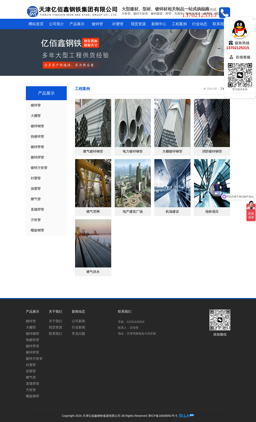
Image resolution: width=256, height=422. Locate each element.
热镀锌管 (37, 136)
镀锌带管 (37, 147)
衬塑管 (118, 24)
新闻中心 (158, 24)
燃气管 (36, 199)
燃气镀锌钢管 (93, 151)
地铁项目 (212, 211)
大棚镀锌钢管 (172, 151)
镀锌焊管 (37, 157)
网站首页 (36, 24)
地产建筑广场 (133, 211)
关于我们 (55, 321)
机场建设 (172, 211)
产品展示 (76, 24)
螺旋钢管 (37, 230)
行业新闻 (78, 327)
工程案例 (179, 24)
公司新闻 (78, 321)
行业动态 (199, 24)
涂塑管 (36, 188)
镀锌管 (97, 24)
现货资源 (138, 24)
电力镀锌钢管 (133, 151)
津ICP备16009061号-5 (162, 415)
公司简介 (56, 24)
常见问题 (78, 333)
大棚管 (36, 115)
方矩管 (36, 220)
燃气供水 (93, 271)
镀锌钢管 (37, 126)
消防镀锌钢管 (212, 151)
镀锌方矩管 (39, 168)
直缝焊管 (37, 209)
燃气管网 (93, 211)
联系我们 (220, 24)
